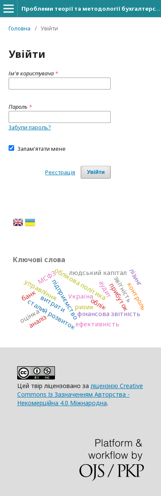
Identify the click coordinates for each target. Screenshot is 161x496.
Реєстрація (60, 172)
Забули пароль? (30, 127)
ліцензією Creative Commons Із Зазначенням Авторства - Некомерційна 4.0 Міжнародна (80, 394)
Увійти (96, 172)
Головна (19, 28)
